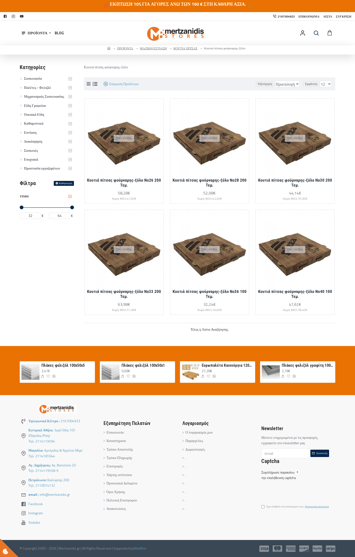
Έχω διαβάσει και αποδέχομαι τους (295, 507)
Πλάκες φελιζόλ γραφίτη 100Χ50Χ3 (308, 365)
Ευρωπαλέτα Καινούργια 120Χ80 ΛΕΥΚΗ (227, 365)
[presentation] (295, 490)
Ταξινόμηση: (252, 83)
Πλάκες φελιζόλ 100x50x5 (63, 365)
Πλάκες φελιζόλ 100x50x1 (143, 365)
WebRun (140, 548)
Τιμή (24, 196)
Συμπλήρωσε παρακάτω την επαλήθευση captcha (278, 474)
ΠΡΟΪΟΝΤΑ (125, 48)
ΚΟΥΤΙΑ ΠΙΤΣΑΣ (185, 48)
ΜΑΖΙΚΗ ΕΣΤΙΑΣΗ (153, 48)
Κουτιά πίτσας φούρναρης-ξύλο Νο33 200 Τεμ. (124, 294)
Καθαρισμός (65, 183)
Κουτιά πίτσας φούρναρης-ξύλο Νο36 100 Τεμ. (210, 294)
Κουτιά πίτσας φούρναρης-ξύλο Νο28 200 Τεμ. (210, 183)
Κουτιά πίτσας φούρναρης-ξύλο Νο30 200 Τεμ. (295, 183)
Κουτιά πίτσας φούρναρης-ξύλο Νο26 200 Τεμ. (124, 183)
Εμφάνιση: (313, 83)
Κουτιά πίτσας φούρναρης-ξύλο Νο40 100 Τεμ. (295, 294)
